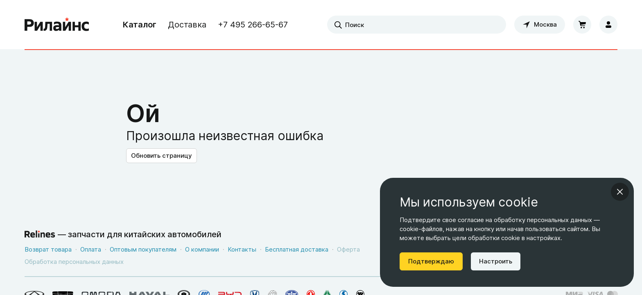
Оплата (90, 249)
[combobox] (416, 25)
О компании (202, 249)
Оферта (348, 249)
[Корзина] (582, 25)
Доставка (187, 25)
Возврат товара (48, 249)
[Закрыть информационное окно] (620, 192)
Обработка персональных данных (74, 262)
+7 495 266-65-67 (253, 25)
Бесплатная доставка (296, 249)
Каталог (139, 25)
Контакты (242, 249)
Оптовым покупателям (143, 249)
